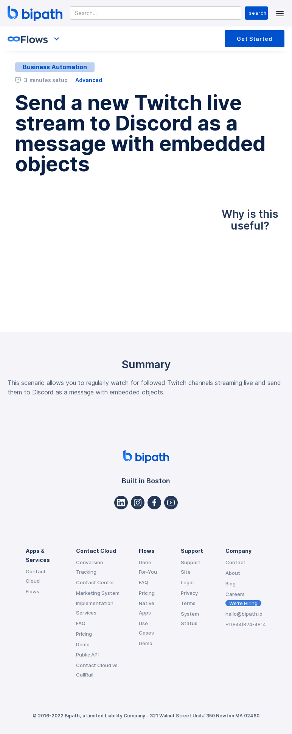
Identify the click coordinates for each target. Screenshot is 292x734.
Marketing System (98, 593)
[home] (35, 13)
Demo (83, 644)
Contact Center (95, 582)
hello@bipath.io (243, 614)
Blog (230, 583)
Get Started (254, 39)
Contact (235, 562)
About (232, 573)
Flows (32, 591)
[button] (279, 13)
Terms (188, 603)
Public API (87, 655)
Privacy (189, 593)
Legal (187, 582)
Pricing (84, 634)
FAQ (80, 623)
